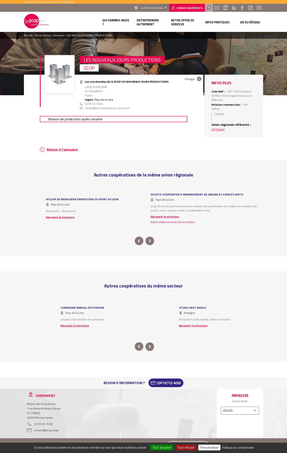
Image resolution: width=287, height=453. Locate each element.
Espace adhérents (189, 8)
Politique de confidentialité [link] (238, 447)
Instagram (250, 8)
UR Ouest (218, 129)
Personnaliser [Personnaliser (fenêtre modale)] (209, 447)
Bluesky (217, 8)
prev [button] (139, 240)
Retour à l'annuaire (62, 149)
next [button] (149, 240)
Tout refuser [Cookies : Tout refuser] (185, 447)
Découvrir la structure (60, 217)
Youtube (259, 8)
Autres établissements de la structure (172, 222)
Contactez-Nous (169, 383)
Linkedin (234, 8)
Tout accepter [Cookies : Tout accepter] (161, 447)
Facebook (242, 8)
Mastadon (226, 8)
